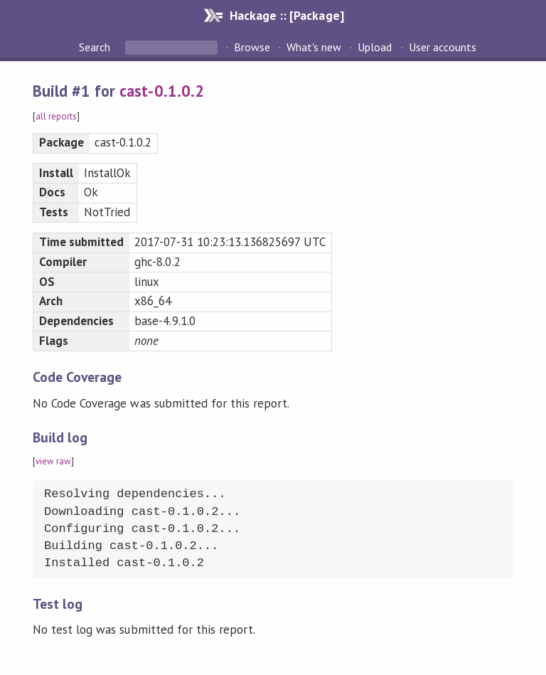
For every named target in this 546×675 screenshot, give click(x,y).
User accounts (442, 47)
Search (96, 47)
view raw (53, 461)
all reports (56, 116)
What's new (314, 47)
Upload (375, 47)
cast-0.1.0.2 (161, 90)
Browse (252, 47)
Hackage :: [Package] (286, 15)
